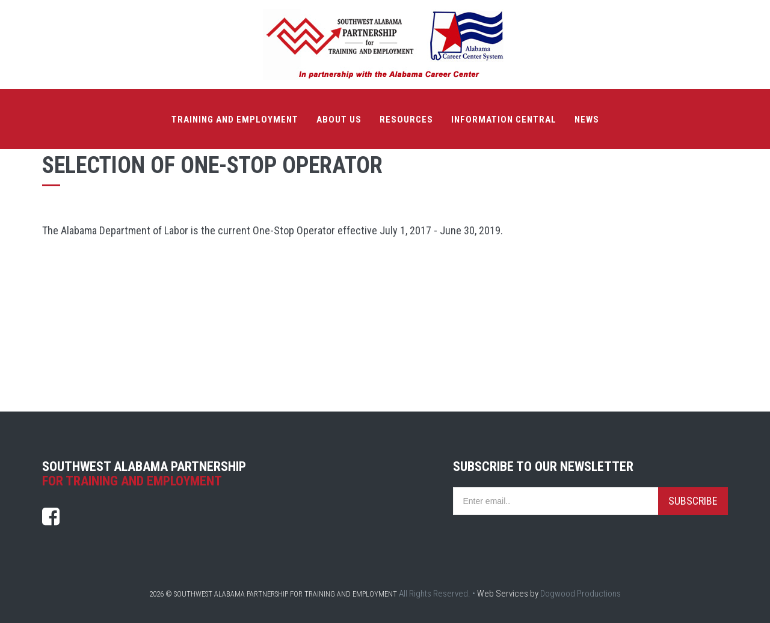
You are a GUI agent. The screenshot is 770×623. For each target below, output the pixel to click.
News (586, 119)
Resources (406, 119)
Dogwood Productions (580, 593)
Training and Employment (234, 119)
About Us (339, 119)
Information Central (503, 119)
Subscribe (693, 500)
